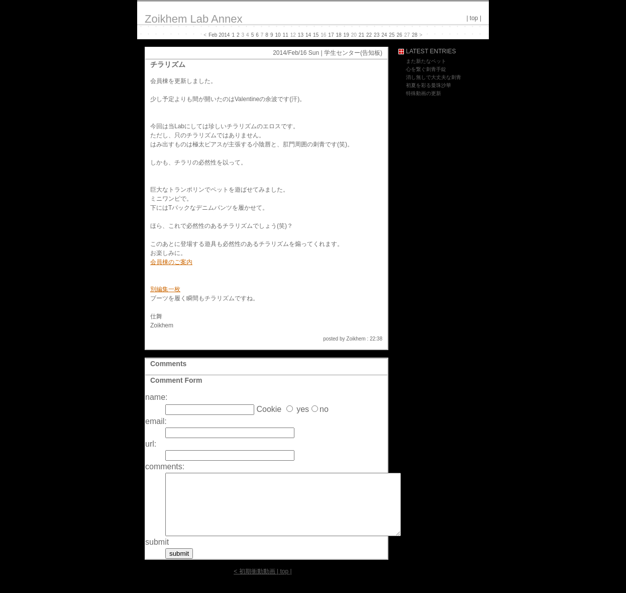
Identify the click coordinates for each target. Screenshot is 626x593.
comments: (164, 466)
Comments (168, 364)
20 (354, 35)
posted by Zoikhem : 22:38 (352, 339)
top (474, 18)
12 (293, 35)
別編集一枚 (165, 289)
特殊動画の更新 (423, 93)
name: (156, 397)
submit (157, 554)
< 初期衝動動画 (254, 583)
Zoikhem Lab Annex (193, 19)
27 (407, 35)
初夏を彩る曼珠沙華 (428, 85)
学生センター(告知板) (353, 52)
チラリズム (167, 64)
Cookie (268, 409)
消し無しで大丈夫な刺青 (433, 77)
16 (323, 35)
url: (150, 444)
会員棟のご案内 (171, 262)
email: (156, 421)
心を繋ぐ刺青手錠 (426, 69)
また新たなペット (426, 61)
